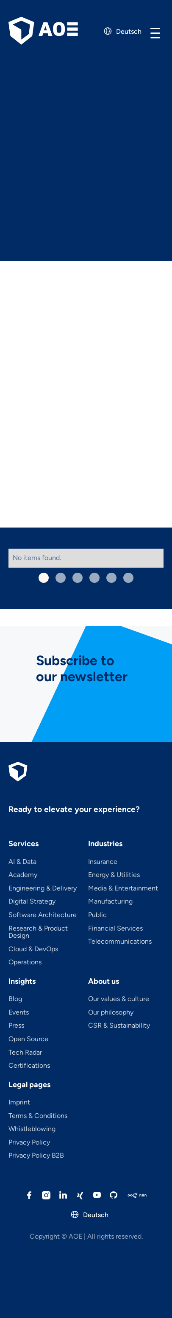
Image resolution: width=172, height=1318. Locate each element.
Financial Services (115, 928)
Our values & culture (118, 999)
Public (97, 915)
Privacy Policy (29, 1142)
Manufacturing (110, 901)
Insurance (102, 862)
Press (16, 1025)
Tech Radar (25, 1052)
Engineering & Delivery (42, 888)
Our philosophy (110, 1012)
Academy (22, 875)
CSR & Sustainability (119, 1025)
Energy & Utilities (114, 875)
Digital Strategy (31, 901)
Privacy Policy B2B (36, 1155)
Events (18, 1012)
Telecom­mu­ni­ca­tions (120, 941)
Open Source (28, 1039)
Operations (25, 962)
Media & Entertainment (123, 888)
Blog (15, 999)
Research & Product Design (38, 932)
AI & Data (22, 862)
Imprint (19, 1102)
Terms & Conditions (37, 1116)
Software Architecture (42, 915)
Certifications (29, 1065)
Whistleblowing (31, 1129)
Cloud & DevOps (33, 949)
